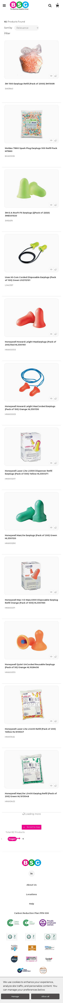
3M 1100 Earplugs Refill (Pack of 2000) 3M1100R (30, 83)
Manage (15, 996)
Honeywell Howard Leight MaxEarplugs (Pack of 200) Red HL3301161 (30, 343)
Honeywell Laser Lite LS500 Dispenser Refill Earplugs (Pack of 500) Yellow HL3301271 (28, 472)
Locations (31, 894)
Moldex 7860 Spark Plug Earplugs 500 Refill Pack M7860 (31, 149)
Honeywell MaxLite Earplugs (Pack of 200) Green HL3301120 (31, 537)
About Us (32, 885)
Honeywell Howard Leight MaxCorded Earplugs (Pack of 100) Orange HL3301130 (30, 408)
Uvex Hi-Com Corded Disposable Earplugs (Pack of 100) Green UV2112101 (30, 278)
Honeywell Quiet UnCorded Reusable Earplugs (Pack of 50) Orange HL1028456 (30, 666)
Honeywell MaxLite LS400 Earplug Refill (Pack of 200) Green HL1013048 (31, 795)
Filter (7, 33)
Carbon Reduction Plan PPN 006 (31, 913)
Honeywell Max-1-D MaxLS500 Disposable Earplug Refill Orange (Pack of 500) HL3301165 (31, 601)
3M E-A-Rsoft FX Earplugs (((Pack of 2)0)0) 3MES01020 (27, 214)
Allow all (45, 996)
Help (31, 904)
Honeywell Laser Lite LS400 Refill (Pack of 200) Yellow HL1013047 (30, 730)
